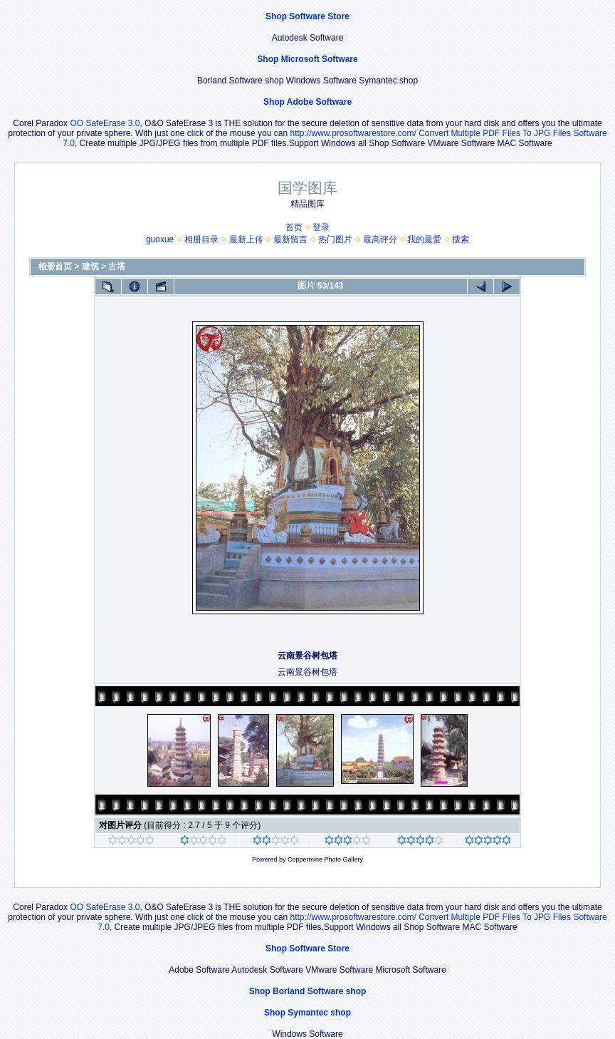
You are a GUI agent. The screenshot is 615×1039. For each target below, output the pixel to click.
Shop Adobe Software (307, 102)
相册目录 (201, 239)
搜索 (460, 239)
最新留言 (290, 239)
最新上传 (246, 239)
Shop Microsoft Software (307, 59)
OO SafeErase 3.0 (105, 123)
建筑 (90, 267)
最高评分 (380, 239)
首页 (294, 227)
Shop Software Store (307, 16)
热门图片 (335, 239)
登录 (321, 227)
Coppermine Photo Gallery (325, 859)
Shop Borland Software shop (308, 991)
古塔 (116, 267)
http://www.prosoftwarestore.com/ (353, 133)
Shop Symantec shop (307, 1013)
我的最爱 (424, 239)
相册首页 (55, 267)
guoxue (160, 239)
